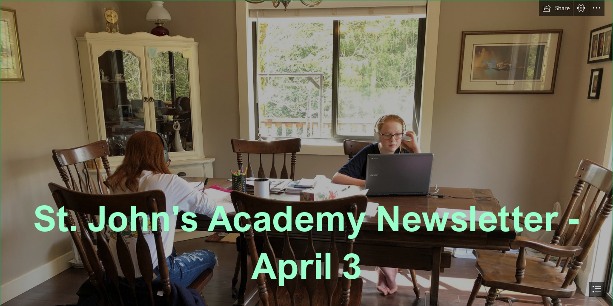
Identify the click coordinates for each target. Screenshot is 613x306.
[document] (306, 153)
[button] (556, 8)
